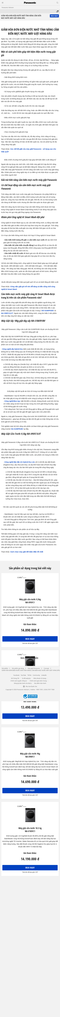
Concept (46, 668)
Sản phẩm (5, 668)
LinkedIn (44, 675)
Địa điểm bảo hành (40, 683)
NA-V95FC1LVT (7, 313)
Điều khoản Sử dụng (39, 678)
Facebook (16, 675)
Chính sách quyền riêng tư (18, 681)
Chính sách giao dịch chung (38, 681)
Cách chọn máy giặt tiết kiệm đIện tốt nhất (26, 552)
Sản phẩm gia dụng (18, 668)
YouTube (23, 675)
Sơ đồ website (26, 678)
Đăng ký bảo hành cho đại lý (22, 683)
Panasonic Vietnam (8, 7)
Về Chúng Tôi (15, 678)
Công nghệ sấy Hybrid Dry (12, 349)
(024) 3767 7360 (49, 689)
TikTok (29, 675)
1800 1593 (39, 689)
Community (36, 675)
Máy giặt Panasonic (34, 668)
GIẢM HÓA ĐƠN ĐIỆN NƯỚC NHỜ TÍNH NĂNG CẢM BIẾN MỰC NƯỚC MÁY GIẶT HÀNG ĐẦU (31, 670)
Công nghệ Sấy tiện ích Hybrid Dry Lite (19, 462)
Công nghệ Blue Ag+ (12, 401)
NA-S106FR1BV (48, 310)
